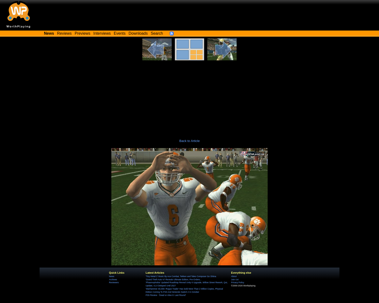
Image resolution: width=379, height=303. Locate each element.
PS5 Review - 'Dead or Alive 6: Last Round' (166, 295)
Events (120, 33)
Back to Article (189, 141)
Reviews (64, 33)
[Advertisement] (189, 97)
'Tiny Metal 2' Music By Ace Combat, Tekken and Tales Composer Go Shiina (181, 276)
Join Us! (235, 279)
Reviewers (114, 282)
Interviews (102, 33)
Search (157, 33)
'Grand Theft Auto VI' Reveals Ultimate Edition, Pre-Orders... (173, 279)
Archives (113, 279)
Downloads (138, 33)
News (111, 276)
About (233, 276)
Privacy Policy (237, 282)
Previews (82, 33)
